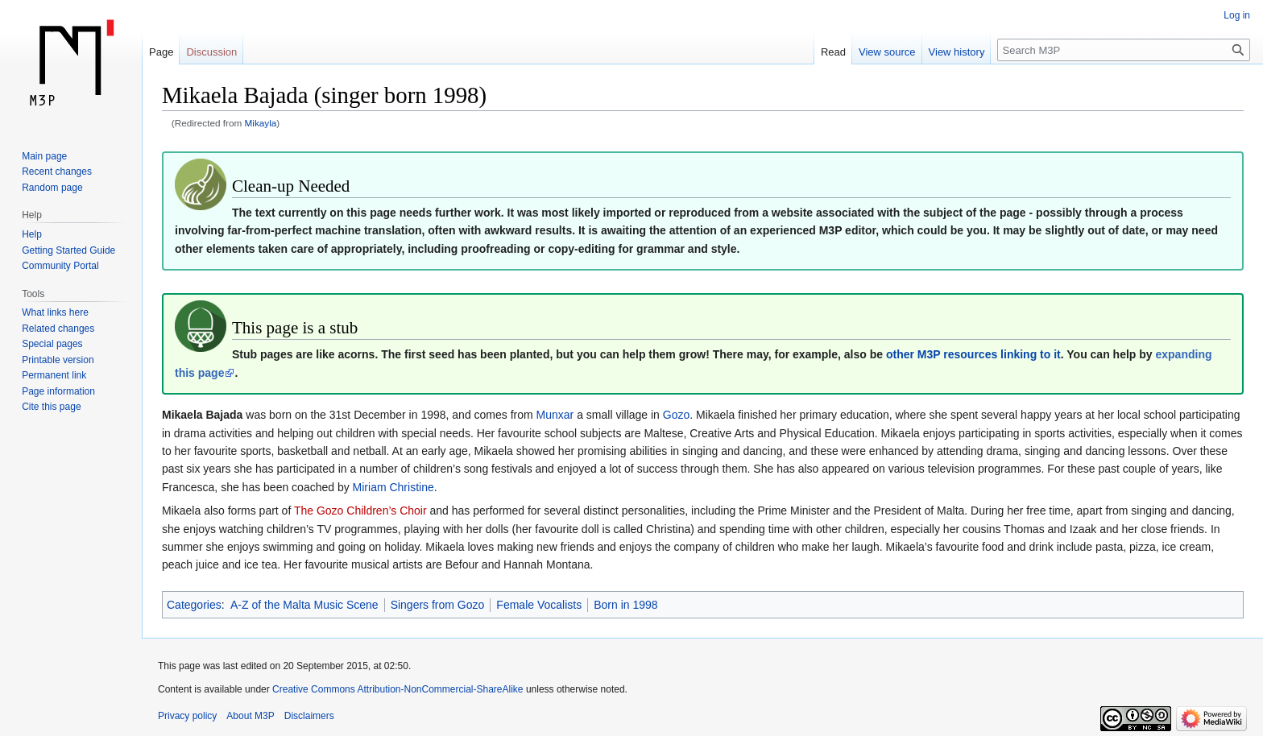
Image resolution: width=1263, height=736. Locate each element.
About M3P (250, 716)
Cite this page (51, 406)
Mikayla (261, 123)
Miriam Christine (393, 487)
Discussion (211, 52)
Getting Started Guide (68, 250)
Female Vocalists (539, 604)
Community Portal (60, 265)
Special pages (52, 343)
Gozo (676, 414)
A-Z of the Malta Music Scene (304, 604)
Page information (58, 391)
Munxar (555, 414)
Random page (52, 187)
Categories (194, 604)
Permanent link (54, 375)
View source (887, 52)
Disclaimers (309, 716)
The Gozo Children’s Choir (360, 510)
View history (957, 52)
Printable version (57, 360)
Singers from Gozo (438, 604)
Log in (1237, 15)
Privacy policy (187, 716)
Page (161, 52)
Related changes (58, 328)
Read (833, 52)
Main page (44, 156)
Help (32, 234)
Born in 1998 (625, 604)
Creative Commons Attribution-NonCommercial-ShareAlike (397, 689)
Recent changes (57, 171)
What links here (55, 312)
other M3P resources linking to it (973, 354)
